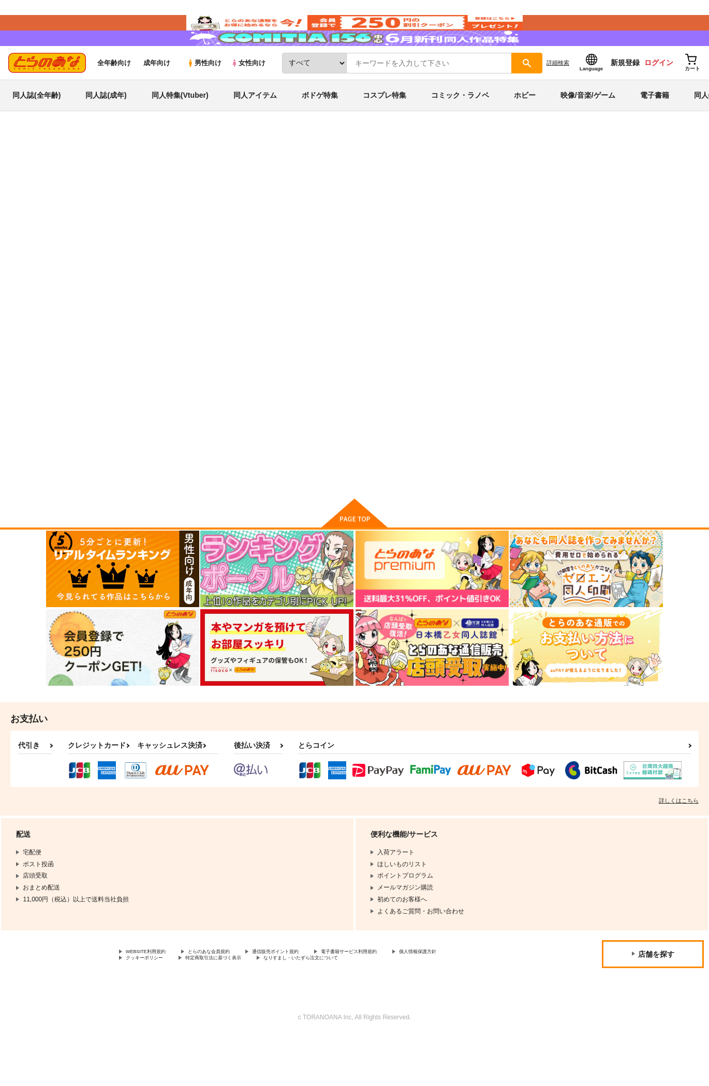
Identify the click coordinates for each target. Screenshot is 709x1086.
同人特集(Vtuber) (180, 126)
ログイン (658, 93)
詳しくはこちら (679, 846)
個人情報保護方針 (150, 1007)
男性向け (204, 94)
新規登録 (625, 93)
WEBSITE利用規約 (152, 998)
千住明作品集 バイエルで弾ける (470, 220)
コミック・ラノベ (460, 126)
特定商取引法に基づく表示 (307, 1007)
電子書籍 (654, 126)
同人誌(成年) (105, 126)
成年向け (156, 94)
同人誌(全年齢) (36, 126)
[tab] (220, 267)
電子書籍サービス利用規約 (400, 998)
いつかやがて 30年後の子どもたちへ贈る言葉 (327, 220)
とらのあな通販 (65, 171)
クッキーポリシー (222, 1007)
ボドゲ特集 (320, 126)
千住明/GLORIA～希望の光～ (410, 436)
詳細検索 (557, 93)
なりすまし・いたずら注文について (416, 1007)
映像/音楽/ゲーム (587, 126)
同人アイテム (255, 126)
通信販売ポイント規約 (310, 998)
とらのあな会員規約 (229, 998)
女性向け (248, 94)
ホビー (525, 126)
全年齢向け (114, 94)
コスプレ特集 (384, 126)
